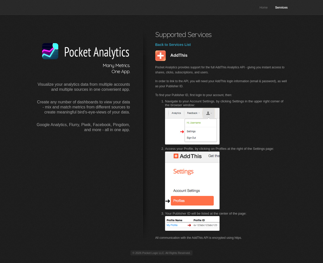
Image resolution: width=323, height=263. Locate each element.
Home (264, 7)
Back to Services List (173, 45)
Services (281, 7)
